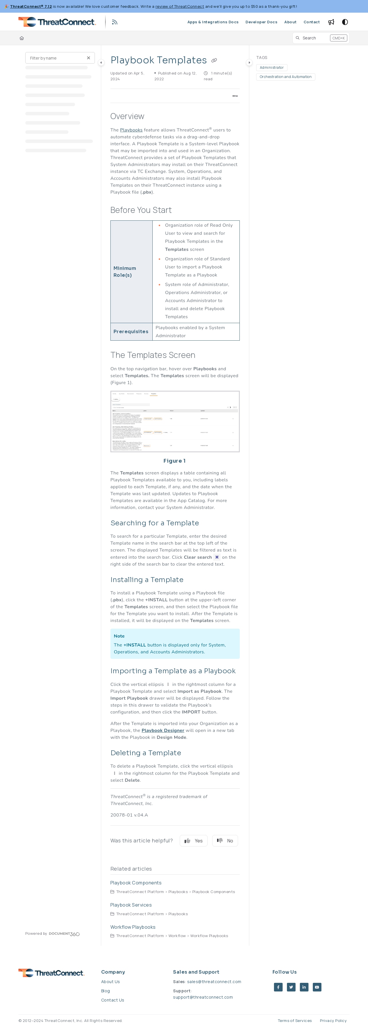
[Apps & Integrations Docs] (213, 22)
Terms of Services (295, 1020)
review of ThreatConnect (180, 6)
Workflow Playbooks (133, 927)
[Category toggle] (101, 62)
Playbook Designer (163, 730)
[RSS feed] (114, 21)
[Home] (22, 38)
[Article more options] (235, 95)
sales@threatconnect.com (214, 981)
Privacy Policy (333, 1020)
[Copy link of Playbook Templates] (214, 60)
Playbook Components (136, 883)
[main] (175, 495)
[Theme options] (345, 21)
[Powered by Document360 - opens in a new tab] (52, 933)
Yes (194, 841)
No (225, 841)
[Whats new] (331, 21)
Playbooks (131, 130)
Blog (105, 990)
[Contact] (312, 22)
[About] (290, 22)
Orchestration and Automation (286, 76)
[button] (321, 38)
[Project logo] (57, 22)
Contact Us (112, 1000)
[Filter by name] (60, 58)
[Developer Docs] (261, 22)
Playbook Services (131, 905)
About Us (110, 981)
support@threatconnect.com (203, 997)
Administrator (272, 67)
